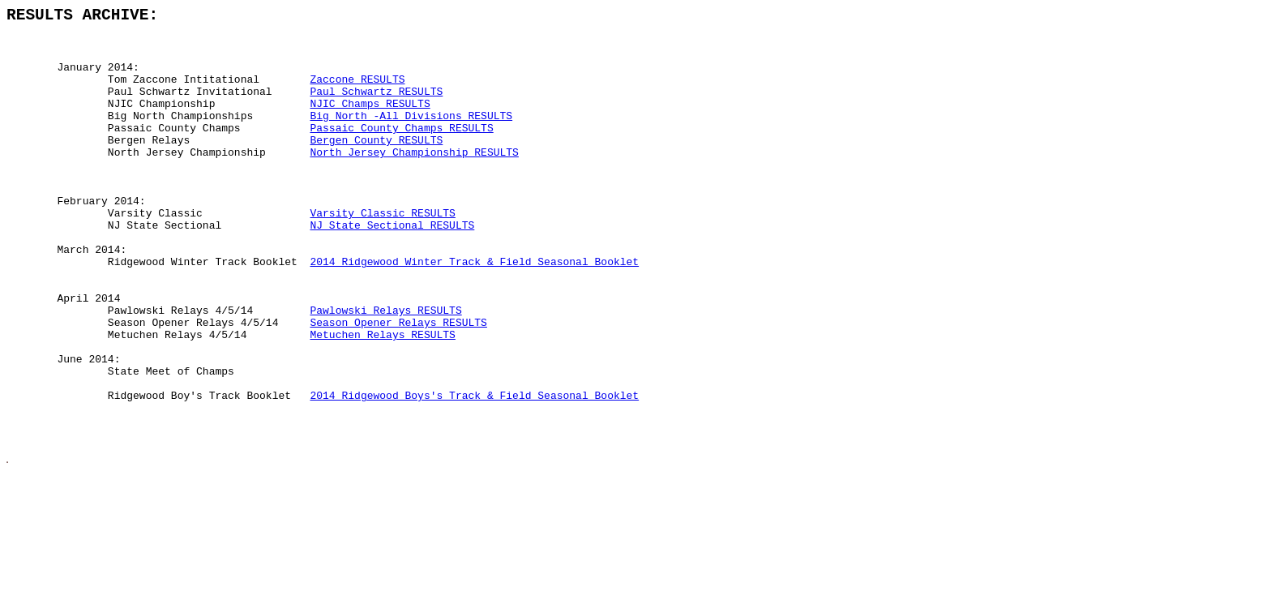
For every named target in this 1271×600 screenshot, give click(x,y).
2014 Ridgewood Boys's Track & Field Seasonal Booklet (474, 472)
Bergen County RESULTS (376, 165)
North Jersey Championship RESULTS (414, 180)
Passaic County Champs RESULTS (401, 151)
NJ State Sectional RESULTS (392, 267)
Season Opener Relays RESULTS (398, 384)
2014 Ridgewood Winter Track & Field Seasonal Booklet (474, 311)
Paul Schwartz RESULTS (376, 107)
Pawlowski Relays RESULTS (385, 369)
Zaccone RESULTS (357, 92)
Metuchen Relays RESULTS (382, 399)
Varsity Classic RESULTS (382, 253)
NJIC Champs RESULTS (370, 121)
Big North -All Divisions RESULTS (411, 136)
